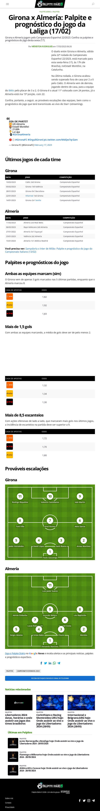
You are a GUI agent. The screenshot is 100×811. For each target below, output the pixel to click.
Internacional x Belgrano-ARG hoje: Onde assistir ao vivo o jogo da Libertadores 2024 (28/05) (81, 721)
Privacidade (9, 807)
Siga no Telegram (93, 800)
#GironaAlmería (21, 134)
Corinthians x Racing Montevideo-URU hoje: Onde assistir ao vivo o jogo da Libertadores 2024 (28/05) (50, 721)
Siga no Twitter (84, 800)
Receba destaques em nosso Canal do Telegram (50, 678)
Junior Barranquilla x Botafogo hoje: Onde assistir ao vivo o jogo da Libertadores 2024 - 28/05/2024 (51, 742)
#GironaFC (21, 139)
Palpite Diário (45, 12)
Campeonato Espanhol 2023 (28, 671)
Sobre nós (9, 798)
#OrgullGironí (35, 139)
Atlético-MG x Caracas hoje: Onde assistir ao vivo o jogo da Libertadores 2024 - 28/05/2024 (54, 769)
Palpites (56, 12)
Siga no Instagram (88, 800)
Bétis (11, 90)
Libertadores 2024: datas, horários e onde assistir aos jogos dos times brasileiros (18, 719)
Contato (8, 802)
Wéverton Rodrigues (42, 46)
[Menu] (7, 4)
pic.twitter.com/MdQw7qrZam (61, 139)
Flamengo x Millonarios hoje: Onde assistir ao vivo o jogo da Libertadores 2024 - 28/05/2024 (54, 755)
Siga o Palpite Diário (15, 653)
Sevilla (38, 200)
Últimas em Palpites (20, 732)
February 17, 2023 (43, 145)
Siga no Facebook (79, 800)
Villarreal (29, 196)
